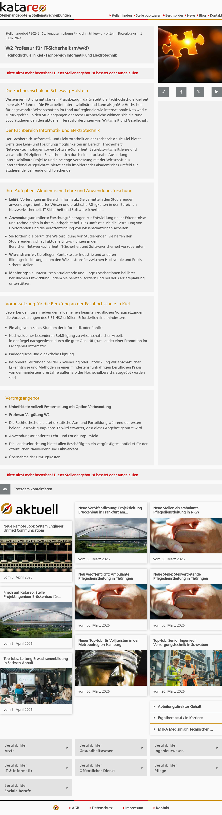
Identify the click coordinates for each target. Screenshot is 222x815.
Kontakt (215, 15)
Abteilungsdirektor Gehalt (177, 706)
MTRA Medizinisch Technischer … (183, 729)
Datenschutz (100, 808)
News (190, 15)
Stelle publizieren (148, 15)
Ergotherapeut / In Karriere (178, 718)
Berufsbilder (174, 15)
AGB (74, 808)
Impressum (133, 808)
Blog (202, 15)
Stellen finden (121, 15)
